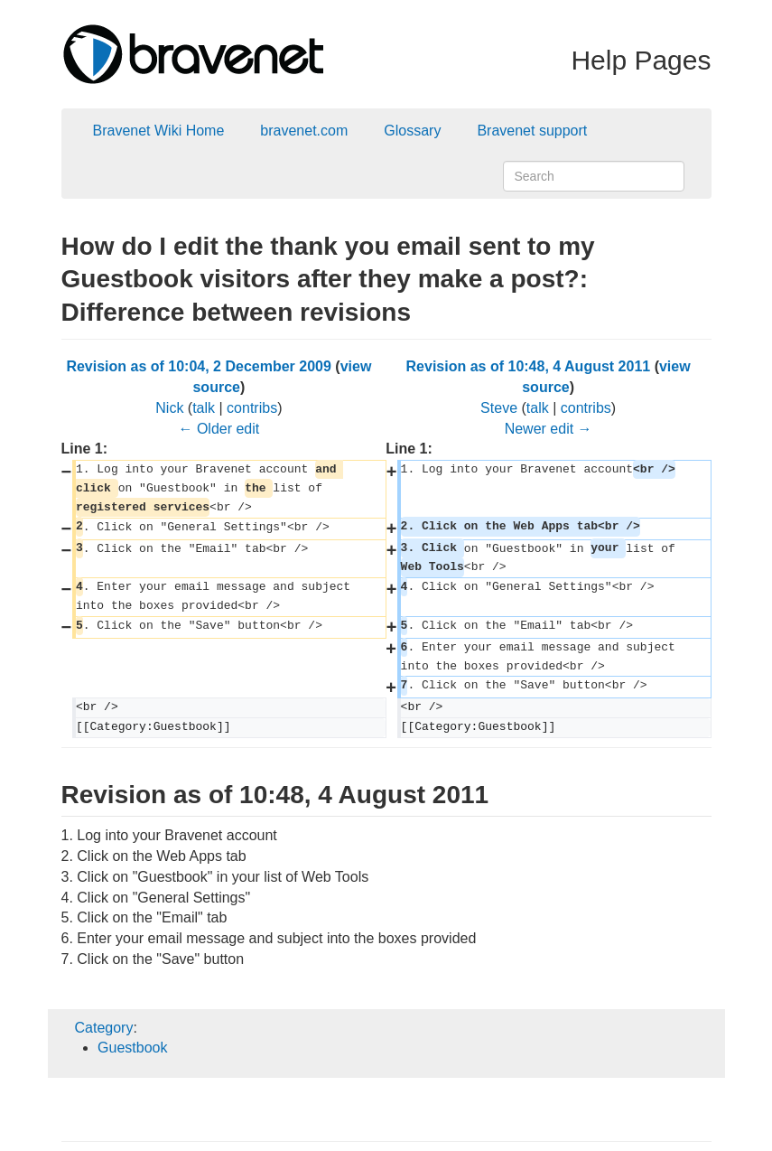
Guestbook (132, 1047)
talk (203, 408)
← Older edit (218, 428)
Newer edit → (548, 428)
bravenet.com (304, 130)
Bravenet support (532, 130)
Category (104, 1027)
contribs (252, 408)
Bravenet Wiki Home (159, 130)
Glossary (412, 130)
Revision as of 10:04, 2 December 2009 (198, 366)
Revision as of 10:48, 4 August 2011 (528, 366)
